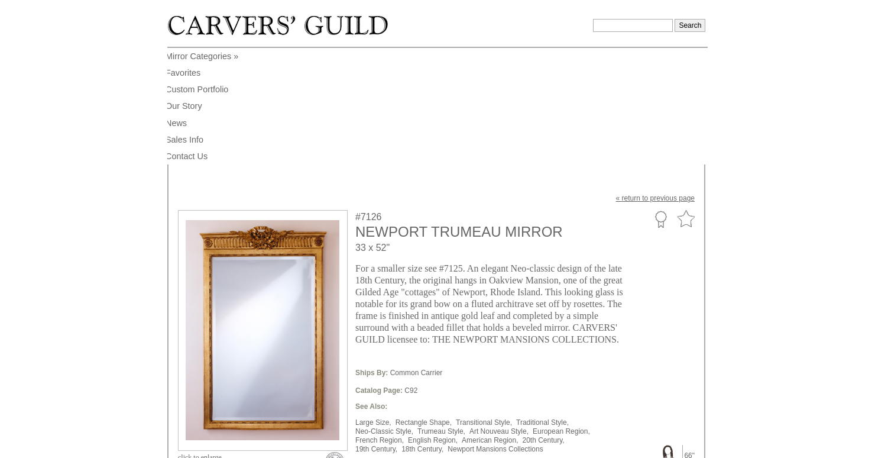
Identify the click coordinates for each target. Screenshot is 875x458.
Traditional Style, (542, 306)
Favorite (686, 102)
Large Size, (373, 306)
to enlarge (200, 341)
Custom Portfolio (661, 102)
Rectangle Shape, (424, 306)
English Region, (433, 324)
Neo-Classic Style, (384, 315)
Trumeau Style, (441, 315)
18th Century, (422, 332)
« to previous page (655, 82)
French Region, (379, 324)
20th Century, (544, 324)
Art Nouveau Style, (499, 315)
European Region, (561, 315)
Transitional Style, (484, 306)
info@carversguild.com (247, 443)
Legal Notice (603, 445)
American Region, (490, 324)
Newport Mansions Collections (495, 332)
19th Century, (376, 332)
